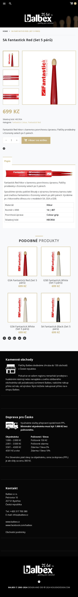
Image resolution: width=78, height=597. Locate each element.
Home (5, 31)
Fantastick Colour (19, 122)
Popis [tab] (7, 160)
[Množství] (11, 140)
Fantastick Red (34, 122)
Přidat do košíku (38, 140)
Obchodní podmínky (16, 531)
